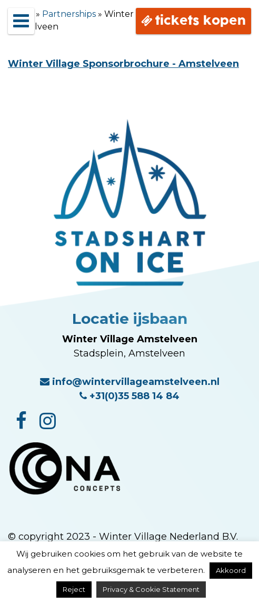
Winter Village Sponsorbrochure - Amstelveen (123, 64)
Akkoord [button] (231, 570)
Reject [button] (74, 589)
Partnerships (69, 14)
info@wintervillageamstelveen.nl (130, 382)
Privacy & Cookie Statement (151, 589)
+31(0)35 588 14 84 (129, 396)
